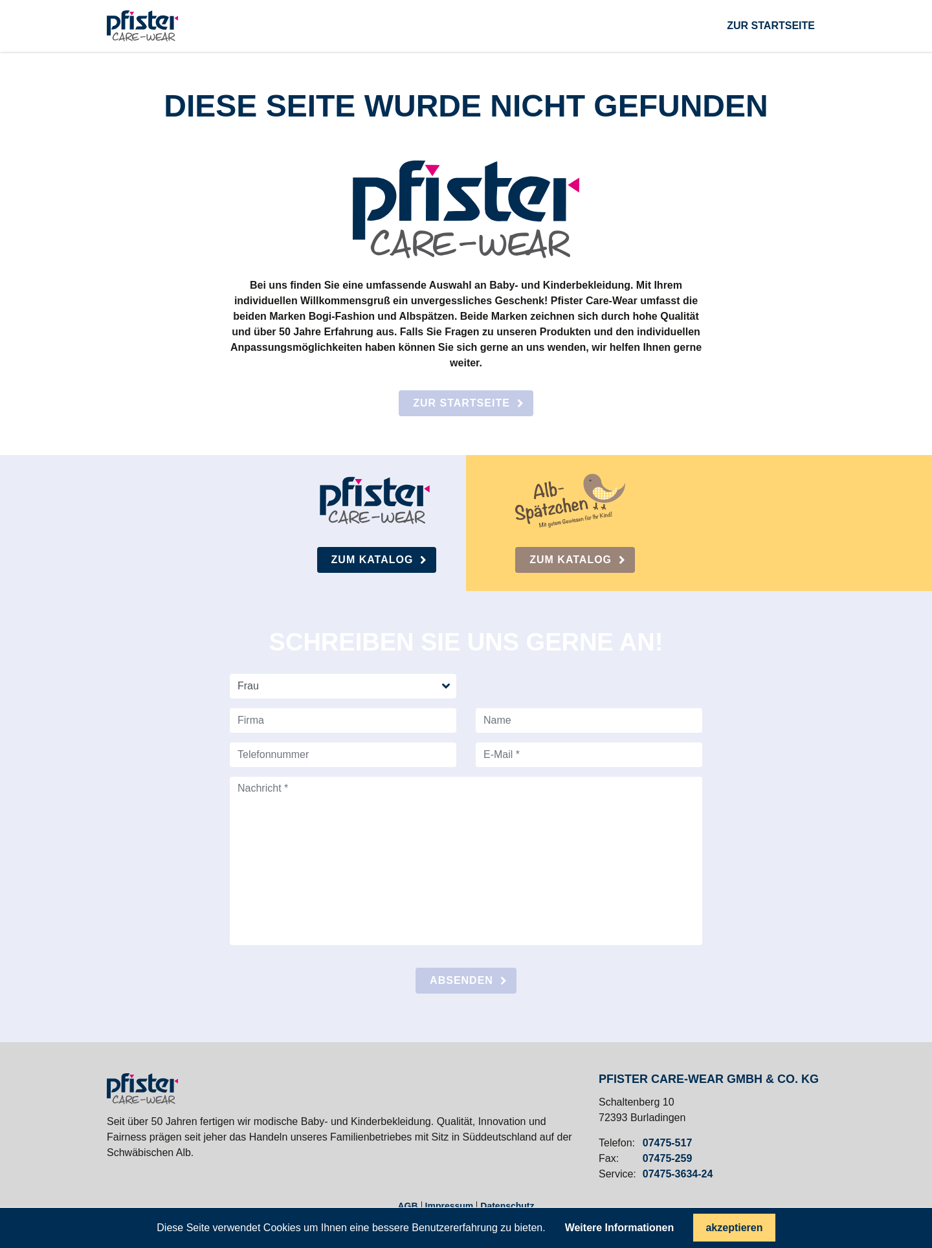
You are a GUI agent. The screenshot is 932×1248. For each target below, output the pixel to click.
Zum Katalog (372, 559)
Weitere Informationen (619, 1228)
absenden (461, 980)
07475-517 (668, 1143)
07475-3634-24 (678, 1174)
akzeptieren (733, 1227)
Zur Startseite (461, 402)
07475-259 (668, 1158)
